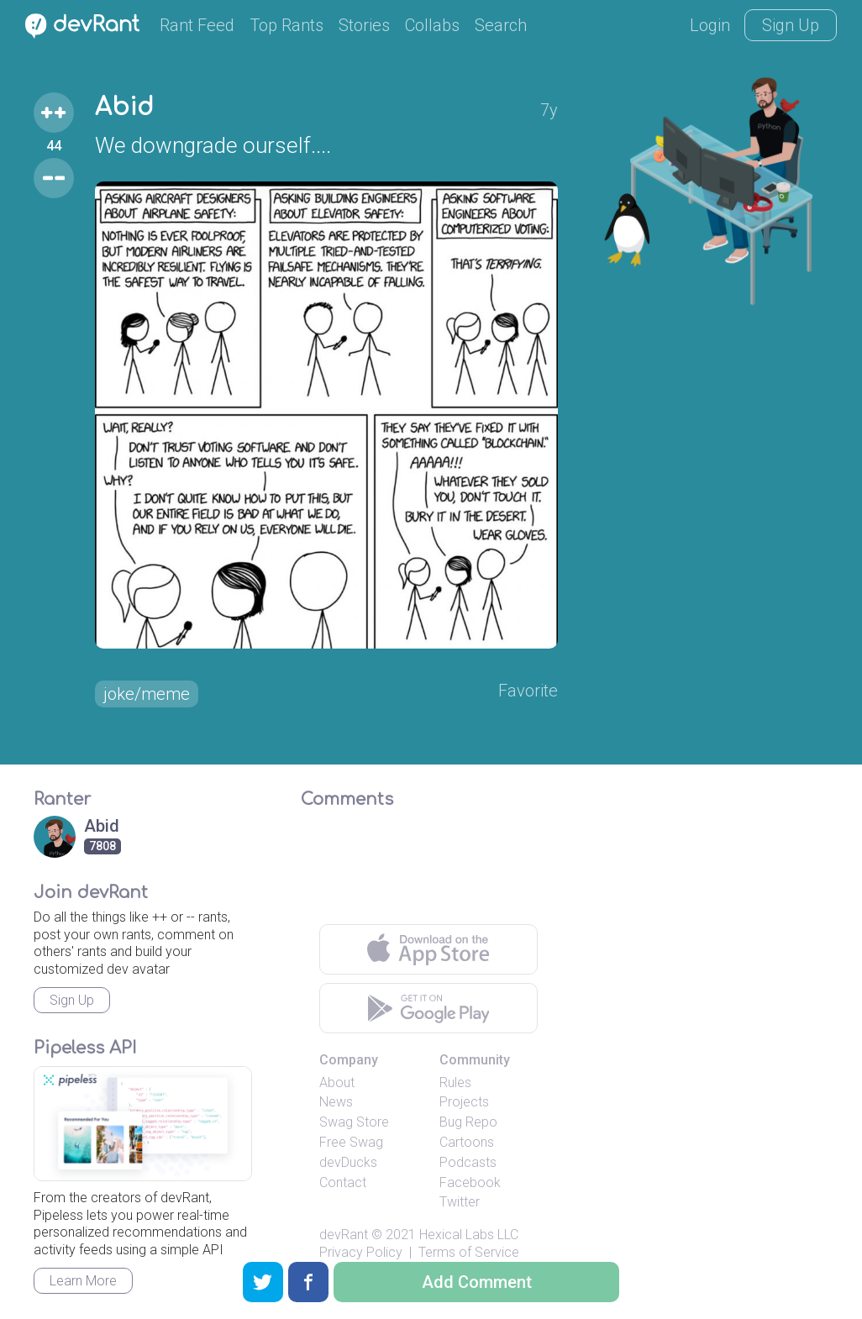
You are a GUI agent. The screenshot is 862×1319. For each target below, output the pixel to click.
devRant (343, 1235)
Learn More (83, 1281)
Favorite (528, 691)
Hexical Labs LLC (468, 1235)
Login (710, 25)
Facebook (470, 1182)
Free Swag (351, 1142)
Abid (124, 107)
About (337, 1082)
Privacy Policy (360, 1252)
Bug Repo (468, 1122)
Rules (455, 1082)
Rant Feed (197, 25)
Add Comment (477, 1282)
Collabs (432, 25)
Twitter (459, 1202)
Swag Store (354, 1122)
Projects (464, 1102)
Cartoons (466, 1142)
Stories (364, 25)
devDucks (348, 1162)
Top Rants (286, 25)
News (336, 1102)
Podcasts (468, 1162)
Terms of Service (468, 1252)
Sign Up (790, 25)
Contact (342, 1182)
